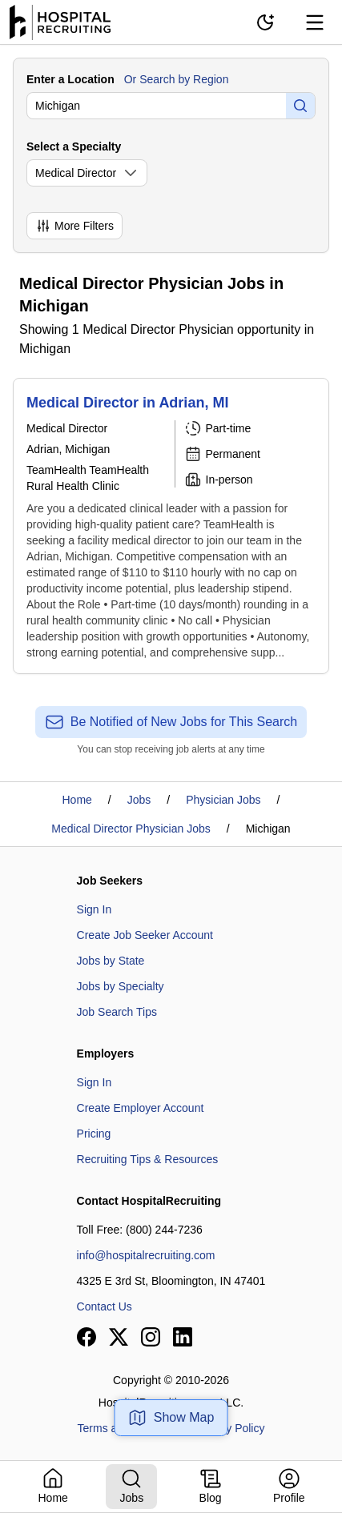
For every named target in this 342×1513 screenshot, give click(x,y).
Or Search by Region (176, 79)
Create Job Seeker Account (145, 935)
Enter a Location (70, 79)
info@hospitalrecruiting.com (146, 1255)
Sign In (94, 909)
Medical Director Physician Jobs (130, 828)
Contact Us (104, 1306)
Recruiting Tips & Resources (148, 1159)
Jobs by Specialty (120, 986)
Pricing (94, 1133)
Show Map (171, 1417)
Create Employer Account (140, 1108)
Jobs (139, 799)
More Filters (74, 226)
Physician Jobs (223, 799)
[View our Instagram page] (150, 1336)
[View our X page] (118, 1336)
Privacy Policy (229, 1428)
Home (77, 799)
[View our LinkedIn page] (182, 1336)
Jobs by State (111, 960)
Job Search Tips (117, 1011)
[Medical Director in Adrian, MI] (171, 526)
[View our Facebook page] (86, 1336)
